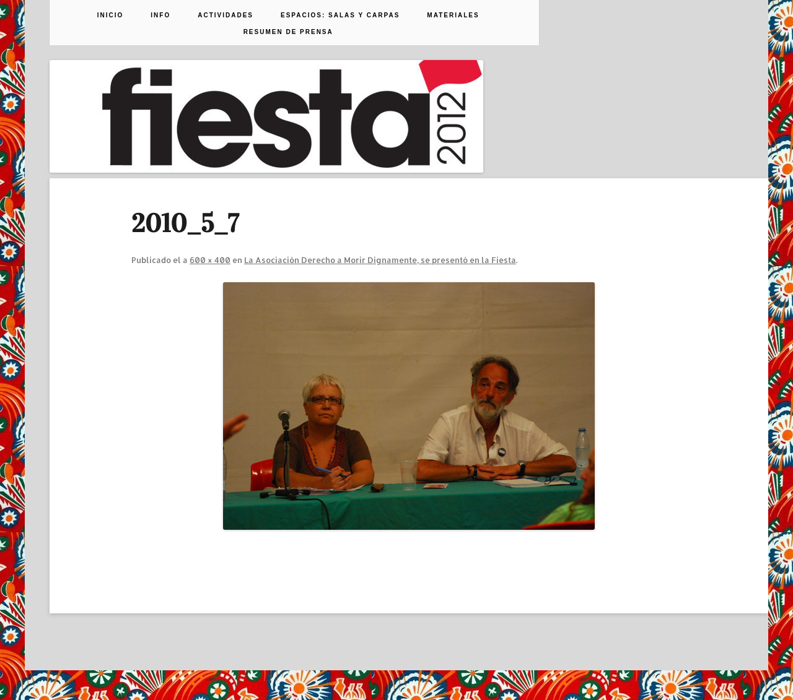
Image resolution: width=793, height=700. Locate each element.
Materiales (453, 15)
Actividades (225, 15)
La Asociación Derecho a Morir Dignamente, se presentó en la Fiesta (380, 260)
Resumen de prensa (288, 32)
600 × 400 (210, 260)
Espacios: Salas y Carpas (340, 15)
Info (160, 15)
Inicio (110, 15)
